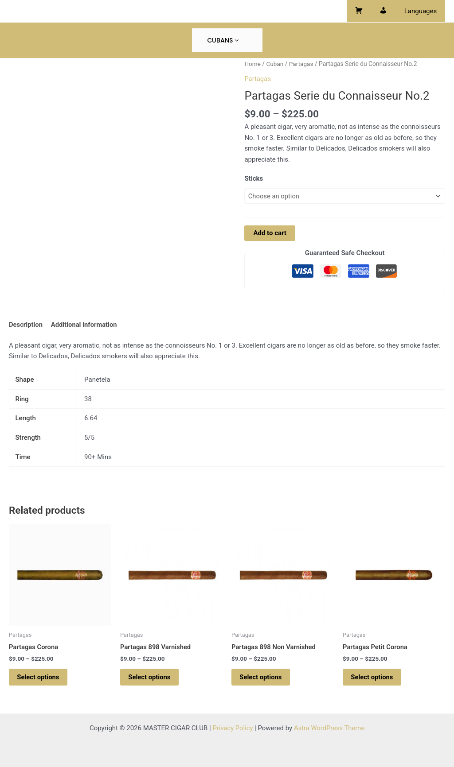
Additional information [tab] (84, 325)
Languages (422, 11)
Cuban (275, 63)
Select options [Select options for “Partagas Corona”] (39, 678)
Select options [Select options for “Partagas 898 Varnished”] (150, 678)
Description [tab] (26, 325)
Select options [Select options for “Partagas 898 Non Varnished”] (261, 678)
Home (252, 63)
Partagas (302, 63)
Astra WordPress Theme (329, 728)
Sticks (253, 178)
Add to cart (269, 233)
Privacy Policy (232, 728)
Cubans (223, 40)
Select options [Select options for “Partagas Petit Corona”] (373, 678)
